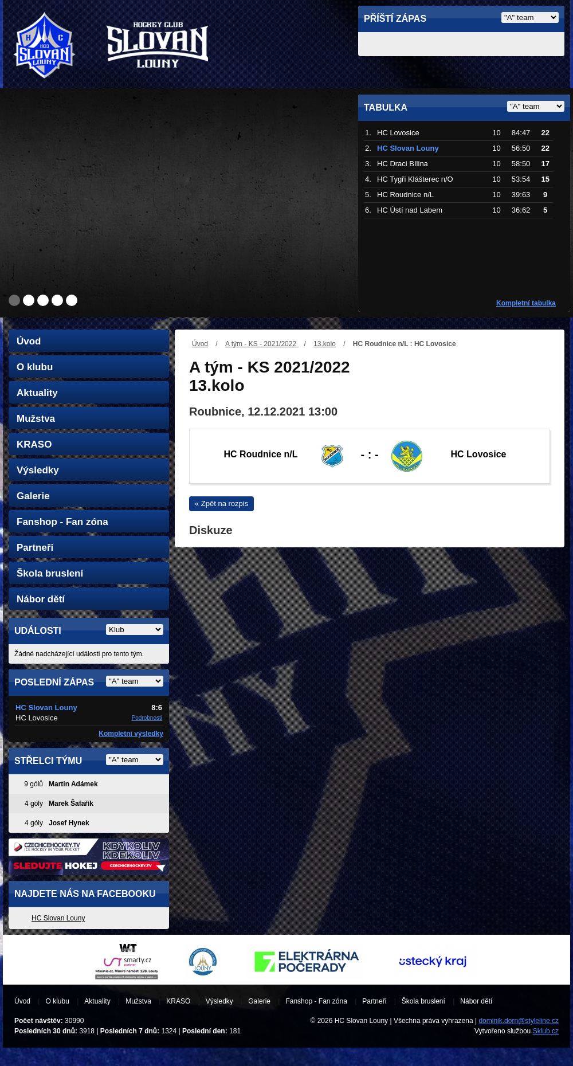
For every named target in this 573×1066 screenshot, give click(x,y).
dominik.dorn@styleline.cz (518, 1021)
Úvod (200, 344)
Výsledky (38, 470)
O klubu (35, 367)
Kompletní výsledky (131, 734)
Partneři (35, 547)
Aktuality (37, 392)
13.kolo (324, 344)
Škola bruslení (50, 573)
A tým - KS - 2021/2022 (261, 344)
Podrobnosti (147, 718)
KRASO (34, 444)
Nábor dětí (41, 599)
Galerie (33, 496)
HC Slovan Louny (58, 918)
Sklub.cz (546, 1031)
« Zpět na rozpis (221, 503)
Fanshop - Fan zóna (62, 521)
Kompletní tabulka (526, 303)
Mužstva (36, 418)
